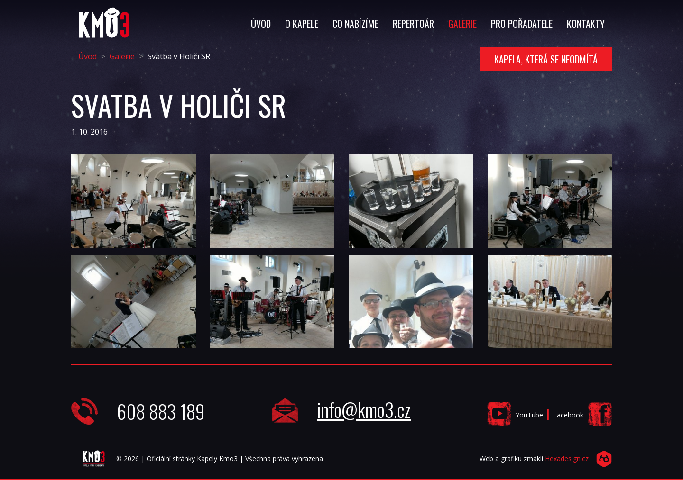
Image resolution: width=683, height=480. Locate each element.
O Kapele (301, 24)
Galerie (462, 24)
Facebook (568, 414)
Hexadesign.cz (568, 458)
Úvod (261, 24)
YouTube (529, 414)
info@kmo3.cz (364, 409)
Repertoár (413, 24)
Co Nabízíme (355, 24)
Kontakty (586, 24)
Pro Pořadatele (522, 24)
